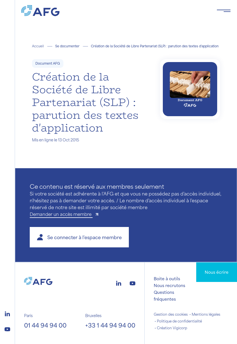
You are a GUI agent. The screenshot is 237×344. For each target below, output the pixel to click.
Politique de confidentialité (179, 321)
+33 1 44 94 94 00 (110, 325)
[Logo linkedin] (7, 313)
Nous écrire (217, 272)
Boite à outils (167, 278)
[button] (79, 237)
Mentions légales (206, 314)
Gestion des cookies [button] (171, 314)
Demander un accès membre (61, 214)
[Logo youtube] (7, 328)
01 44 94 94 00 (45, 325)
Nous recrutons (169, 285)
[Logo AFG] (114, 10)
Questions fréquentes (165, 295)
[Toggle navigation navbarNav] (224, 10)
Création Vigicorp (172, 328)
